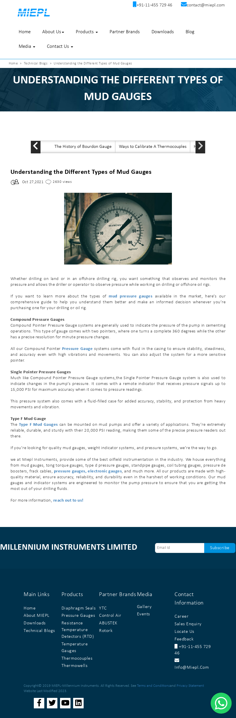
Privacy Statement (190, 686)
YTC (103, 608)
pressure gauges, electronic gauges (88, 471)
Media (27, 46)
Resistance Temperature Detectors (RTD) (77, 630)
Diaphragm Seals (78, 608)
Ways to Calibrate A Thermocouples (152, 146)
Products (87, 31)
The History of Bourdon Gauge (83, 146)
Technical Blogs (36, 63)
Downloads (163, 31)
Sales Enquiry (188, 624)
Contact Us (60, 46)
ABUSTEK (108, 623)
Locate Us (184, 631)
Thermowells (74, 665)
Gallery (144, 607)
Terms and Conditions (153, 686)
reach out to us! (68, 500)
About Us (53, 31)
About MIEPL (37, 615)
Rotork (105, 630)
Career (182, 616)
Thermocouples (77, 658)
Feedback (184, 639)
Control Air (110, 615)
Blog (190, 31)
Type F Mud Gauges (38, 425)
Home (25, 31)
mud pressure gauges (130, 296)
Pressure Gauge (77, 349)
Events (143, 614)
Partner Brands (125, 31)
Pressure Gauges (78, 615)
